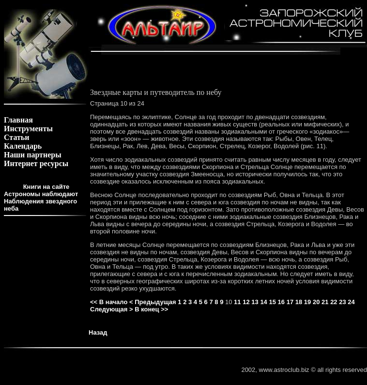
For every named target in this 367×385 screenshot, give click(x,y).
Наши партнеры (32, 155)
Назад (98, 332)
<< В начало (108, 302)
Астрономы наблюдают (41, 194)
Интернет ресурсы (36, 163)
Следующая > (111, 309)
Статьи (17, 137)
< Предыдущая (152, 302)
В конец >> (151, 309)
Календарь (23, 146)
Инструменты (28, 128)
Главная (18, 120)
